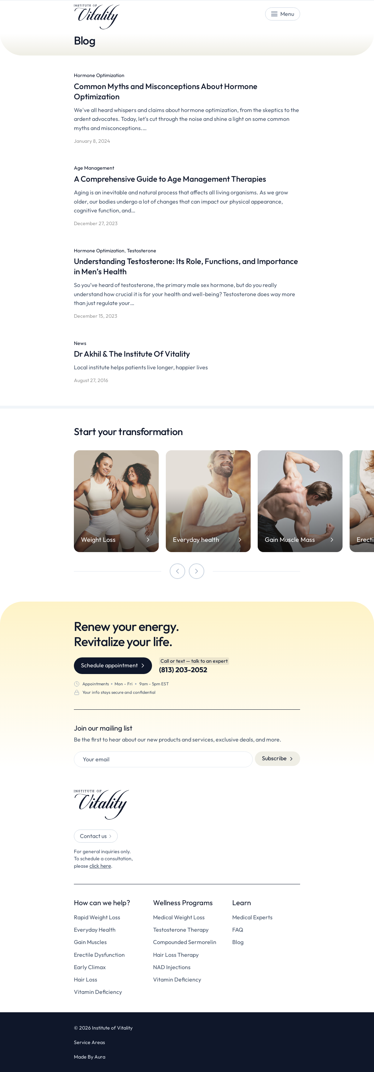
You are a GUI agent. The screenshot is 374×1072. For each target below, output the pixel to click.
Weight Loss (98, 540)
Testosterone (141, 250)
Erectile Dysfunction (99, 954)
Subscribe (274, 758)
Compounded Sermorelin (184, 941)
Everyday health (196, 540)
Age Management (94, 168)
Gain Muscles (90, 941)
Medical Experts (252, 916)
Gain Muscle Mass (290, 540)
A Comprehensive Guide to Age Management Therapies (179, 178)
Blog (238, 941)
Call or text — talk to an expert (194, 661)
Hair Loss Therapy (176, 954)
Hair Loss (85, 979)
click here (100, 865)
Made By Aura (89, 1056)
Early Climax (90, 966)
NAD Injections (172, 966)
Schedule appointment (109, 665)
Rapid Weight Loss (97, 916)
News (80, 343)
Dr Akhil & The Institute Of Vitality (138, 353)
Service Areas (89, 1042)
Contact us (93, 835)
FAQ (237, 929)
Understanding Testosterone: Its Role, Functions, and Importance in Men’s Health (173, 266)
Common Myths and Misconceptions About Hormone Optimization (173, 91)
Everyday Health (95, 929)
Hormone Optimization (99, 75)
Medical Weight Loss (179, 916)
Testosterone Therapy (181, 929)
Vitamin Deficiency (98, 991)
